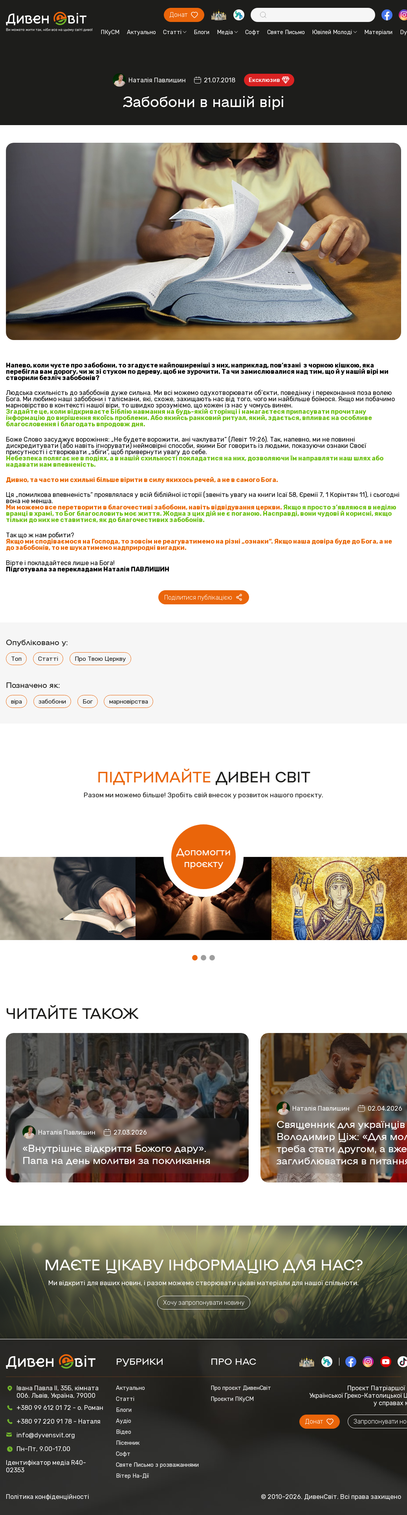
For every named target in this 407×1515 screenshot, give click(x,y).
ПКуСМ (110, 32)
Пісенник (127, 1442)
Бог (87, 701)
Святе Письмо (286, 32)
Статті (175, 32)
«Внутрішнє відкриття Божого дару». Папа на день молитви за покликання (116, 1153)
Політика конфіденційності (47, 1496)
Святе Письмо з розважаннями (157, 1464)
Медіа (227, 32)
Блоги (201, 32)
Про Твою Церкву (100, 658)
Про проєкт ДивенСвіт (241, 1387)
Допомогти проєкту (203, 857)
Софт (252, 32)
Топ (16, 658)
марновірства (128, 701)
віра (16, 701)
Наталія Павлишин (157, 80)
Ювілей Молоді (334, 32)
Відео (123, 1431)
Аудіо (123, 1420)
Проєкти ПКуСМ (232, 1398)
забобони (52, 701)
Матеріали (378, 32)
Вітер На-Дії (132, 1475)
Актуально (141, 32)
